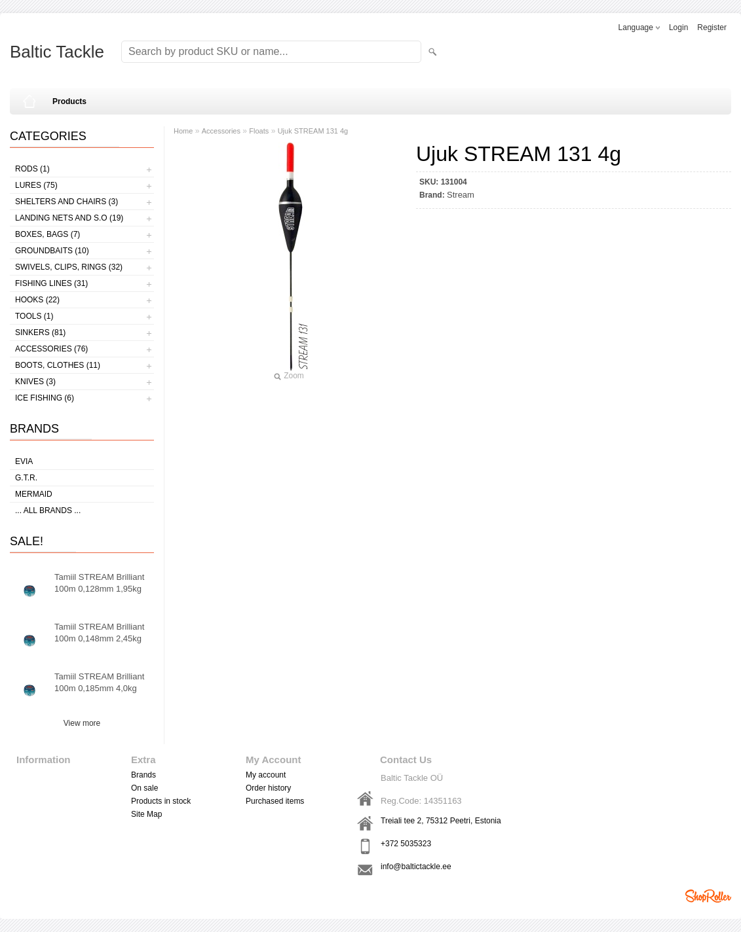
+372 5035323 (406, 843)
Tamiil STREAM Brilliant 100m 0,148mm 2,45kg (99, 632)
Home (183, 131)
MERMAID (33, 494)
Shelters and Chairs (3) (66, 201)
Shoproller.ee (708, 896)
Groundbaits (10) (52, 250)
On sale (144, 788)
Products (69, 101)
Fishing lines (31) (51, 283)
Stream (460, 195)
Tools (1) (34, 316)
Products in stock (161, 801)
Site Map (146, 814)
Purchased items (275, 801)
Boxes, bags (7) (47, 234)
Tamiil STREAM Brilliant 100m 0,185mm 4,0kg (99, 682)
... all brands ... (48, 510)
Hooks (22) (37, 299)
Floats (259, 131)
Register (712, 27)
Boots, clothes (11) (57, 365)
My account (266, 775)
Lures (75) (36, 185)
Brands (143, 775)
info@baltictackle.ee (416, 866)
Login (678, 27)
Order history (268, 788)
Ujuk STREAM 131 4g (313, 131)
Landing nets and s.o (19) (69, 218)
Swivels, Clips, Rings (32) (69, 267)
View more (82, 723)
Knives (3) (35, 381)
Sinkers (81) (40, 332)
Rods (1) (32, 168)
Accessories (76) (51, 348)
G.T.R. (26, 477)
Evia (24, 461)
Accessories (221, 131)
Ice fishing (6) (44, 398)
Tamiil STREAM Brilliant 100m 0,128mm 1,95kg (99, 583)
